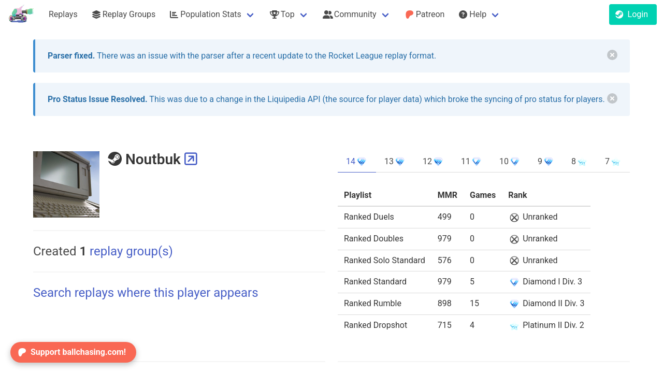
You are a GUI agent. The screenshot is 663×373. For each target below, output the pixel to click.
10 (510, 161)
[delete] (612, 55)
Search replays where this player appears (145, 292)
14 (357, 161)
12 (433, 161)
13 (395, 161)
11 (472, 161)
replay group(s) (126, 251)
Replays (63, 14)
